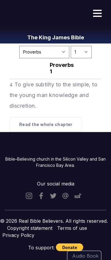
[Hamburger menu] (97, 13)
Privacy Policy (18, 235)
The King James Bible (55, 37)
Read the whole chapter (46, 124)
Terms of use (72, 228)
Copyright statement (29, 228)
